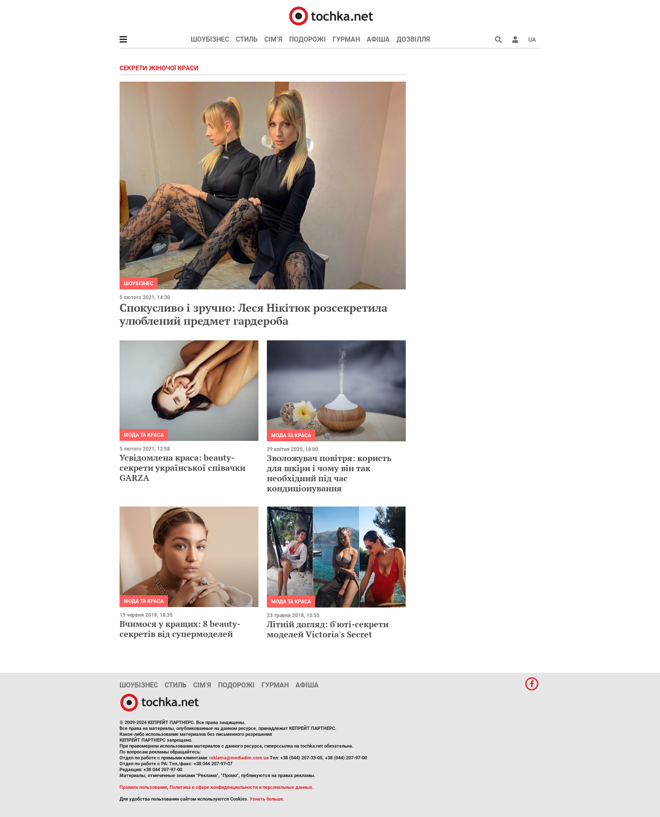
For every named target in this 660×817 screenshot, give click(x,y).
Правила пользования (143, 787)
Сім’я (273, 39)
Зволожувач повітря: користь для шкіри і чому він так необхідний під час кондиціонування (329, 473)
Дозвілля (413, 39)
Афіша (378, 39)
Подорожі (307, 39)
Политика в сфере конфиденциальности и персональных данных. (242, 787)
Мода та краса (144, 435)
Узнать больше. (267, 799)
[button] (515, 39)
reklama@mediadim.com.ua (239, 758)
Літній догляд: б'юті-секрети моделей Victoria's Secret (328, 629)
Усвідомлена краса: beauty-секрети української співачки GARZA (182, 467)
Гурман (346, 39)
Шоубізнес (210, 39)
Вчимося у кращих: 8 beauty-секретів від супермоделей (180, 628)
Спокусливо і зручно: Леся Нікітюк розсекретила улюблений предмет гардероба (253, 314)
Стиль (247, 39)
